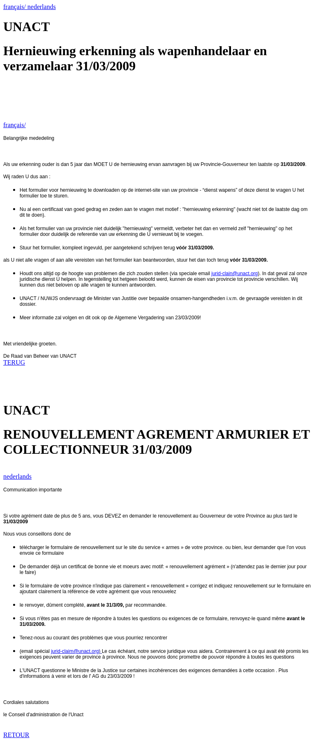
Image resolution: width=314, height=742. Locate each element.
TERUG (14, 362)
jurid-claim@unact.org (75, 651)
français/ (15, 6)
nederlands (41, 6)
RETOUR (16, 734)
